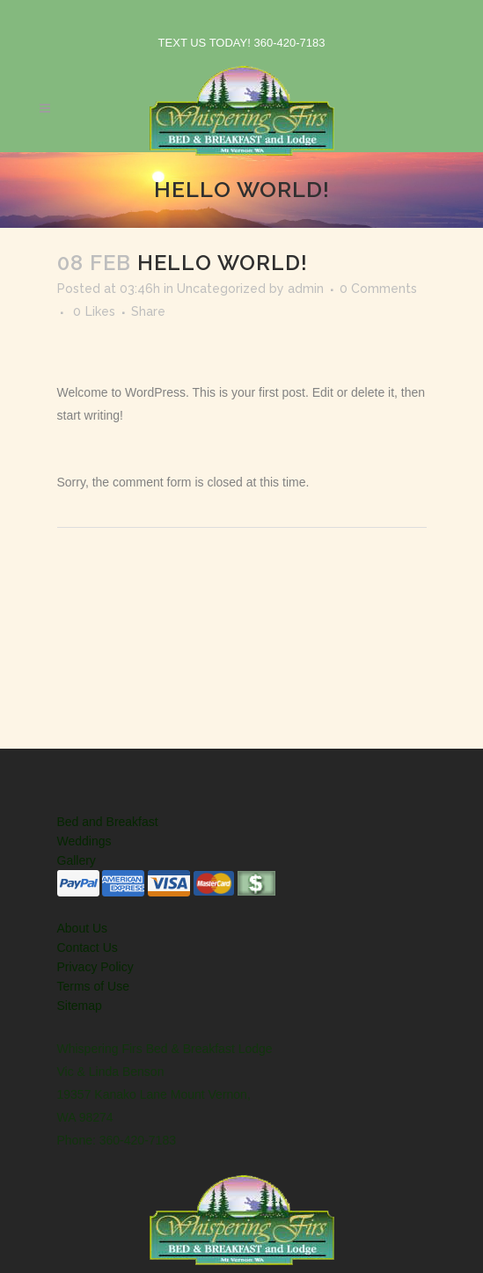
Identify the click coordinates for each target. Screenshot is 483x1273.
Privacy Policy (95, 967)
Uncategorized (221, 289)
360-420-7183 (289, 42)
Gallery (76, 860)
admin (306, 289)
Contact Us (87, 947)
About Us (82, 928)
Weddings (84, 841)
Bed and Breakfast (107, 822)
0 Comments (378, 289)
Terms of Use (93, 986)
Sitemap (79, 1006)
